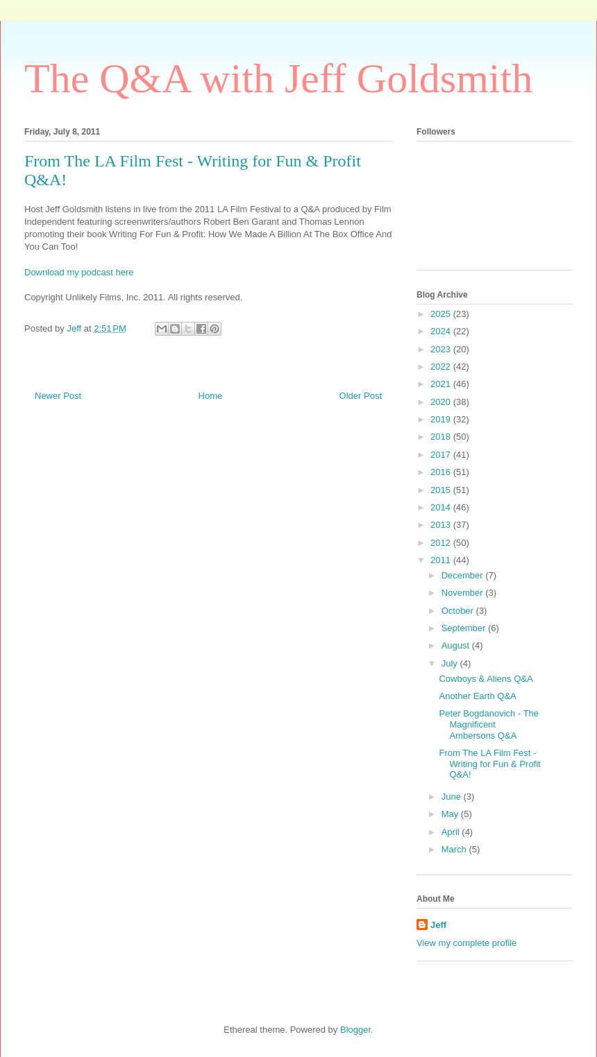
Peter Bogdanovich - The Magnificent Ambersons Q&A (489, 724)
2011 (441, 560)
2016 (441, 472)
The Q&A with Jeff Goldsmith (278, 78)
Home (211, 395)
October (459, 610)
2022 (441, 366)
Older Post (360, 395)
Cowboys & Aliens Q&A (485, 678)
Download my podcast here (79, 272)
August (457, 645)
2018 (441, 436)
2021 (441, 384)
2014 (441, 507)
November (464, 592)
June (453, 796)
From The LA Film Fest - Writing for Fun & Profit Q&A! (489, 764)
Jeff (438, 925)
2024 (441, 331)
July (451, 663)
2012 (441, 543)
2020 (441, 402)
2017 (441, 454)
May (451, 814)
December (464, 575)
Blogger (355, 1029)
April (452, 832)
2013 (441, 524)
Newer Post (58, 395)
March (455, 849)
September (465, 628)
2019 (441, 419)
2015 (441, 490)
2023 (441, 349)
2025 (441, 314)
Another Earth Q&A (477, 696)
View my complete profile (466, 943)
